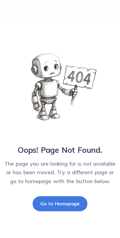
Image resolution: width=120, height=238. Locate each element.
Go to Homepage (60, 204)
